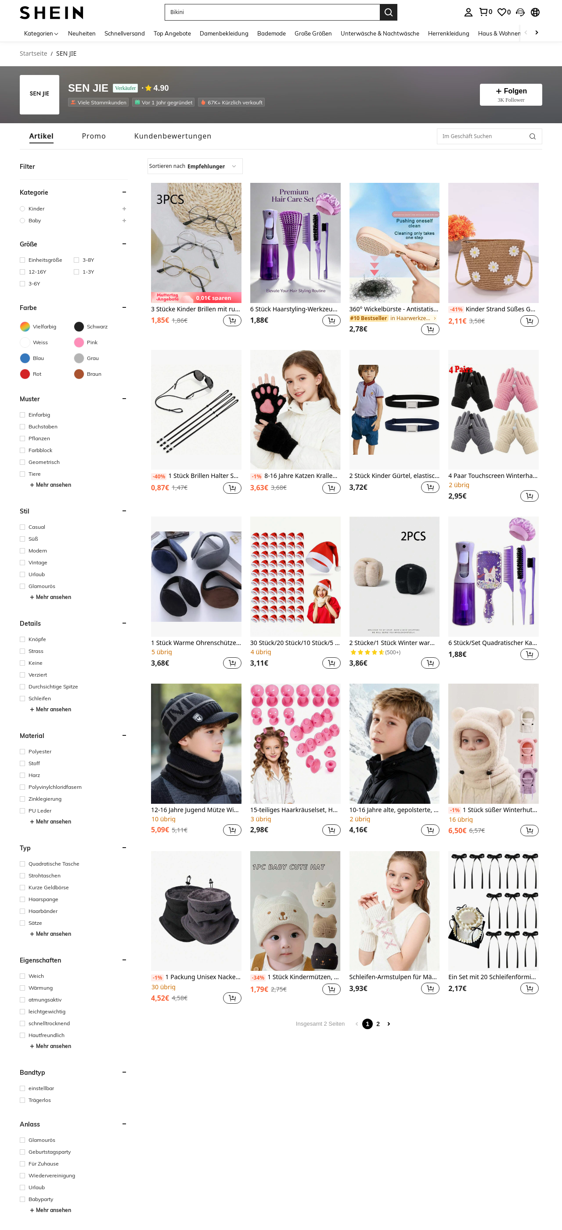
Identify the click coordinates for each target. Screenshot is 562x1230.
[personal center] (468, 12)
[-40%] (158, 476)
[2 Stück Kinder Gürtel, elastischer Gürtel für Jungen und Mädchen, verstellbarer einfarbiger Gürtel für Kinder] (394, 410)
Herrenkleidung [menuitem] (448, 33)
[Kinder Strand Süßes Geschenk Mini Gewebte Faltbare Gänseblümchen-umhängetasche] (493, 243)
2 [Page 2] (378, 1023)
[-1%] (256, 476)
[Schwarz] (101, 326)
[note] (196, 297)
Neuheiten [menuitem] (82, 33)
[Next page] (388, 1024)
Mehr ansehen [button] (50, 484)
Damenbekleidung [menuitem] (224, 33)
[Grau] (101, 358)
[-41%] (456, 309)
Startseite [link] (33, 53)
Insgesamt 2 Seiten (320, 1023)
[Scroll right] (536, 33)
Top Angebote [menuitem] (172, 33)
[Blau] (47, 358)
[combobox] (195, 166)
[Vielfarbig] (47, 326)
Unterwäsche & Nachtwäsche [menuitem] (380, 33)
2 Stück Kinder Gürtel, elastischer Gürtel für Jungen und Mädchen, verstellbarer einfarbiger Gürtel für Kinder (394, 476)
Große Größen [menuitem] (313, 33)
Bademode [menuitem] (271, 33)
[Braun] (101, 374)
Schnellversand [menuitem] (124, 33)
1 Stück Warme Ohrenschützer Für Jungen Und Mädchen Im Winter (196, 643)
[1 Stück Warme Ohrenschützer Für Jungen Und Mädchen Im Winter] (196, 577)
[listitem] (100, 102)
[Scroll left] (526, 33)
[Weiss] (47, 342)
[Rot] (47, 374)
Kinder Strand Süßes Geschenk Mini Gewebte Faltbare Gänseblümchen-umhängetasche (493, 309)
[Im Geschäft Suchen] (489, 136)
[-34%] (258, 977)
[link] (485, 12)
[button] (272, 12)
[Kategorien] (42, 33)
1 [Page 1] (367, 1023)
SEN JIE (88, 88)
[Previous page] (357, 1024)
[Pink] (101, 342)
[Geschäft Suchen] (533, 136)
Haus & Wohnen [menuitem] (499, 33)
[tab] (41, 136)
